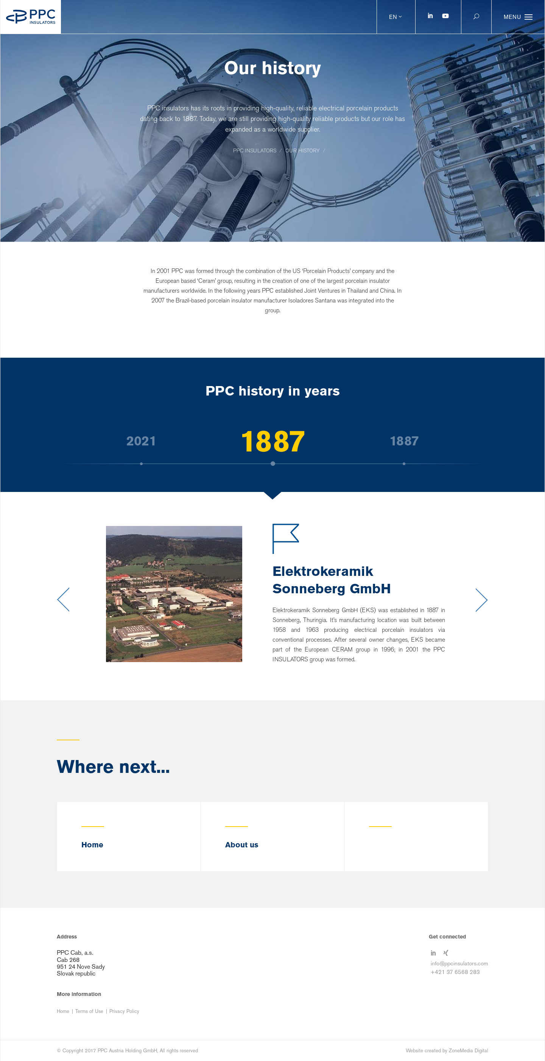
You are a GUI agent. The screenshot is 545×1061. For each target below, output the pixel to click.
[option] (272, 440)
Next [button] (482, 600)
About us (241, 845)
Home (92, 845)
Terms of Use (89, 1011)
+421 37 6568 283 (455, 972)
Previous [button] (63, 600)
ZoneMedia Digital (468, 1050)
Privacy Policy (124, 1011)
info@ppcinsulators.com (459, 963)
